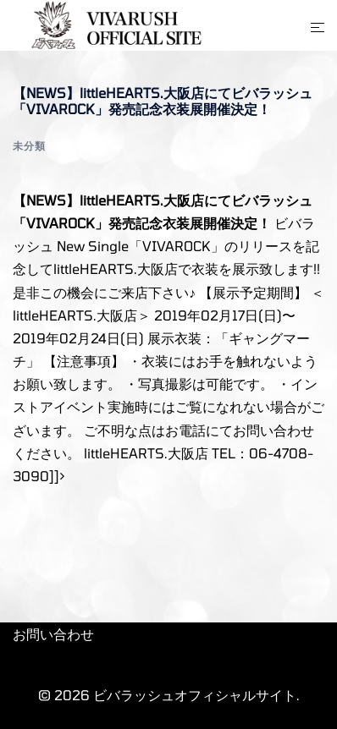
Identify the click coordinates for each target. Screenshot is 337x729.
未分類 (29, 145)
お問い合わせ (53, 634)
